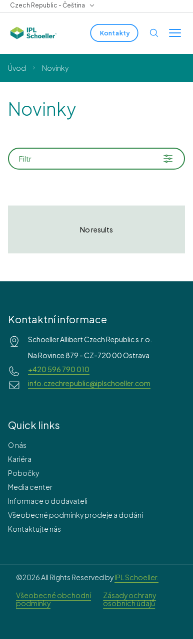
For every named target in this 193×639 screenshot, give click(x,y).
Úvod (17, 67)
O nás (17, 445)
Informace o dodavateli (48, 501)
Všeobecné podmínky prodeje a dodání (75, 515)
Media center (30, 487)
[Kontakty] (114, 33)
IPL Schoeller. (136, 577)
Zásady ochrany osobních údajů (129, 599)
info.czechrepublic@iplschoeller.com (89, 383)
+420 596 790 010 (59, 369)
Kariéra (20, 459)
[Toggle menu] (175, 33)
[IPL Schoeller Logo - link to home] (33, 33)
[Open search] (154, 33)
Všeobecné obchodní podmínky (53, 599)
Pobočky (23, 473)
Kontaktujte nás (34, 529)
